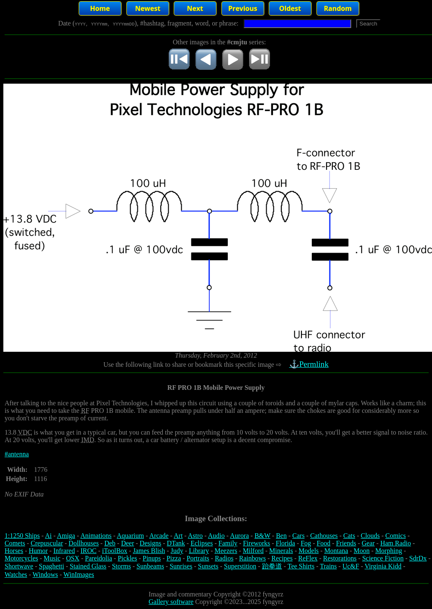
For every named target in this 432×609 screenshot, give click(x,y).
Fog (306, 543)
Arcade (158, 535)
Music (52, 558)
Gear (368, 543)
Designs (151, 543)
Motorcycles (21, 558)
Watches (16, 574)
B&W (262, 535)
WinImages (79, 574)
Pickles (127, 558)
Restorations (340, 558)
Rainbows (252, 558)
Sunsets (208, 566)
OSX (73, 558)
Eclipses (201, 543)
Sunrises (181, 566)
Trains (328, 566)
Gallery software (171, 601)
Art (178, 535)
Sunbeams (150, 566)
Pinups (152, 558)
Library (199, 550)
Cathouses (324, 535)
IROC (88, 550)
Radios (224, 558)
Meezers (225, 550)
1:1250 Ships (22, 535)
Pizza (174, 558)
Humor (38, 550)
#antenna (17, 454)
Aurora (239, 535)
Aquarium (130, 535)
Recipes (282, 558)
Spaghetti (51, 566)
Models (308, 550)
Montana (336, 550)
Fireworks (256, 543)
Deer (127, 543)
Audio (216, 535)
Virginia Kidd (383, 566)
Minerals (281, 550)
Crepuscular (47, 543)
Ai (48, 535)
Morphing (388, 550)
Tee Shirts (301, 566)
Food (323, 543)
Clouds (370, 535)
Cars (298, 535)
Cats (349, 535)
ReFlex (307, 558)
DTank (176, 543)
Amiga (66, 535)
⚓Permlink (309, 364)
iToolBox (114, 550)
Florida (285, 543)
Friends (346, 543)
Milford (253, 550)
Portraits (198, 558)
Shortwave (19, 566)
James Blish (149, 550)
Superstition (240, 566)
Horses (14, 550)
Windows (45, 574)
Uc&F (350, 566)
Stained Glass (88, 566)
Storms (121, 566)
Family (228, 543)
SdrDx (418, 558)
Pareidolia (98, 558)
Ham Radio (395, 543)
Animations (96, 535)
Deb (110, 543)
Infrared (64, 550)
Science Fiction (383, 558)
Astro (195, 535)
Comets (15, 543)
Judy (177, 550)
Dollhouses (84, 543)
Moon (362, 550)
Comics (396, 535)
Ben (281, 535)
